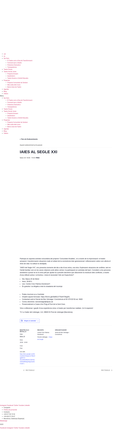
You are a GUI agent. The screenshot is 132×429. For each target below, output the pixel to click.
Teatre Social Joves (10, 71)
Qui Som (6, 58)
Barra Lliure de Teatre (14, 87)
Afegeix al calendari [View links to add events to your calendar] (30, 320)
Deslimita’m (11, 76)
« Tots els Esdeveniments (29, 139)
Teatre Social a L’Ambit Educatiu (17, 78)
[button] (66, 96)
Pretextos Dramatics (14, 65)
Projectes (7, 80)
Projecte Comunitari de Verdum (17, 82)
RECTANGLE (29, 370)
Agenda (6, 89)
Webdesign (3, 421)
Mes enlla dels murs (13, 85)
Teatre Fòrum (8, 69)
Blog (5, 91)
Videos (6, 93)
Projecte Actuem (12, 74)
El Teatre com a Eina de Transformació (19, 60)
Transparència (12, 67)
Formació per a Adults (14, 63)
